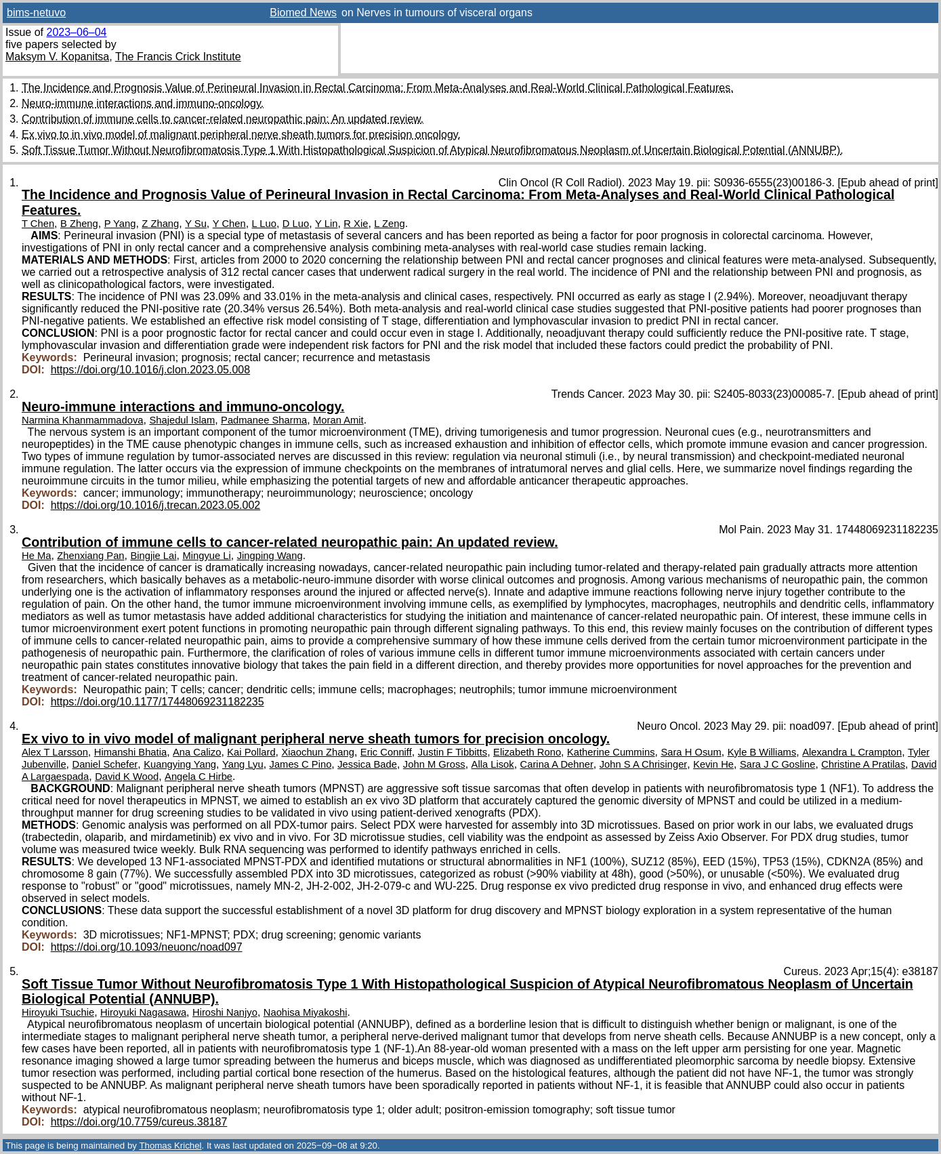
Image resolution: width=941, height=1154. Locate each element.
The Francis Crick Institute (178, 56)
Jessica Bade (367, 764)
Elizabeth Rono (527, 752)
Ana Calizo (197, 752)
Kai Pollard (251, 752)
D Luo (296, 223)
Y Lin (326, 223)
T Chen (38, 223)
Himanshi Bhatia (130, 752)
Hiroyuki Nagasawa (143, 1012)
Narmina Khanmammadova (83, 420)
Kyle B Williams (762, 752)
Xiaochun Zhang (318, 752)
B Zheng (79, 223)
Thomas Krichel (170, 1145)
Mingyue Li (206, 555)
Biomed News (303, 12)
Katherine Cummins (611, 752)
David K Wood (127, 776)
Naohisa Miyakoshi (306, 1012)
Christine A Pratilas (863, 764)
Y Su (196, 223)
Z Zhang (160, 223)
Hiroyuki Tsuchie (58, 1012)
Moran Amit (338, 420)
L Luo (264, 223)
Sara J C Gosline (778, 764)
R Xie (355, 223)
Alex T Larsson (55, 752)
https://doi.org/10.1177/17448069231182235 (157, 701)
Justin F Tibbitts (452, 752)
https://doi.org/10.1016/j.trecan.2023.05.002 (156, 505)
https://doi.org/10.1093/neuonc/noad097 (147, 947)
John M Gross (434, 764)
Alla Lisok (493, 764)
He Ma (36, 555)
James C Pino (301, 764)
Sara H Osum (691, 752)
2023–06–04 (76, 32)
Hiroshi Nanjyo (224, 1012)
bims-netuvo (36, 12)
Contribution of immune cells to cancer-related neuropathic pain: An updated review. (222, 119)
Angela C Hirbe (198, 776)
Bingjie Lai (153, 555)
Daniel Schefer (105, 764)
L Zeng (389, 223)
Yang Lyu (243, 764)
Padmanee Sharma (264, 420)
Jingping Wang (270, 555)
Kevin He (713, 764)
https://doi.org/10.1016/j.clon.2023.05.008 (150, 369)
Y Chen (229, 223)
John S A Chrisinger (644, 764)
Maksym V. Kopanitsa (57, 56)
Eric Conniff (386, 752)
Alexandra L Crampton (852, 752)
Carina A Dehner (556, 764)
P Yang (120, 223)
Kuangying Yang (180, 764)
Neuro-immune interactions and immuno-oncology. (143, 103)
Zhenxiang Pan (90, 555)
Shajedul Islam (182, 420)
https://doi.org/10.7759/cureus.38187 (139, 1122)
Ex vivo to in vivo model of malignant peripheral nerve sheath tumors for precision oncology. (241, 134)
